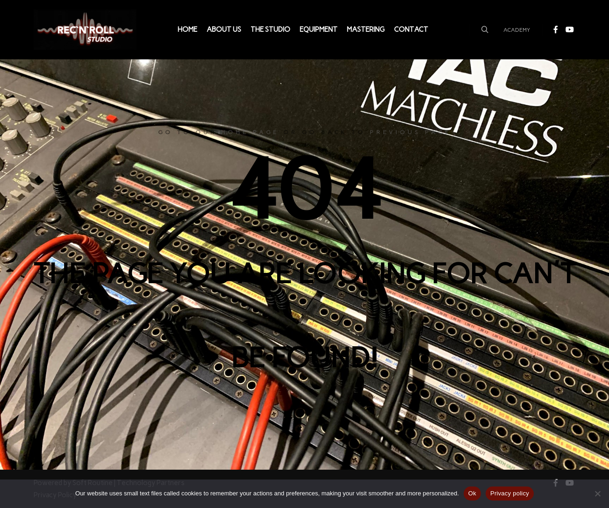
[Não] (597, 493)
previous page (410, 132)
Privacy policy (509, 493)
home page (250, 132)
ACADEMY (516, 30)
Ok (472, 493)
